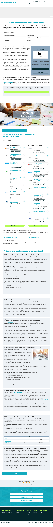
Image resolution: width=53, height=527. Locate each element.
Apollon (6, 438)
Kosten (29, 40)
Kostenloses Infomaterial (40, 69)
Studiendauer (7, 40)
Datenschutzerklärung (38, 522)
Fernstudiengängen (18, 392)
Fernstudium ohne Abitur (24, 261)
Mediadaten (17, 512)
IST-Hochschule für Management (10, 442)
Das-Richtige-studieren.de (32, 512)
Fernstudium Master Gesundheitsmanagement (26, 92)
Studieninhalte (31, 35)
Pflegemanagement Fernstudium (26, 497)
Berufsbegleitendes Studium (39, 3)
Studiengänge (29, 3)
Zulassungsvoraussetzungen (10, 37)
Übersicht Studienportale (7, 512)
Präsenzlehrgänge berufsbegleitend (36, 246)
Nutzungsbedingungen (47, 522)
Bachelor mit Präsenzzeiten (11, 237)
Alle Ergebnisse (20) (38, 225)
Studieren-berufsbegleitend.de (6, 5)
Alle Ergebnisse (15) (14, 225)
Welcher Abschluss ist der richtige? (35, 37)
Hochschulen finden (21, 3)
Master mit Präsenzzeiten (34, 237)
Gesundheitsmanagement (26, 493)
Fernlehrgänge (8, 246)
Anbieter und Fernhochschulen (11, 35)
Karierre (29, 42)
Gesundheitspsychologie (26, 500)
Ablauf (6, 42)
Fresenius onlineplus (8, 441)
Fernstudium (48, 3)
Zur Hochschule (40, 72)
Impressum (29, 522)
